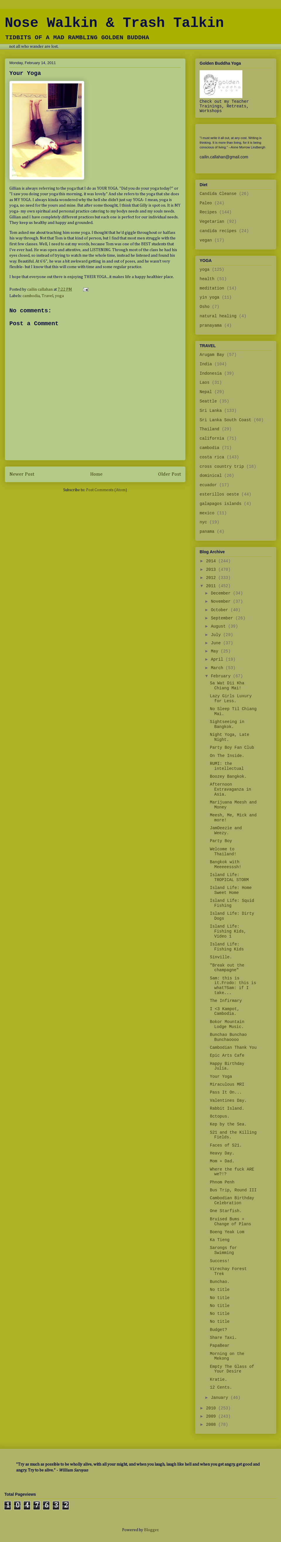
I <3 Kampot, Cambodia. (224, 1011)
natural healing (218, 316)
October (220, 610)
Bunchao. (219, 1281)
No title (219, 1289)
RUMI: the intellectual (227, 766)
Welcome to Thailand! (223, 851)
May (216, 651)
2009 (212, 1416)
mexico (207, 513)
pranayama (211, 325)
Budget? (218, 1329)
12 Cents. (221, 1387)
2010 (212, 1408)
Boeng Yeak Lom (227, 1232)
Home (96, 474)
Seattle (208, 401)
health (207, 279)
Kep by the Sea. (228, 1124)
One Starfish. (226, 1211)
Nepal (206, 392)
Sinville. (221, 957)
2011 (212, 586)
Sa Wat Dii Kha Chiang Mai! (227, 686)
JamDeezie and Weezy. (226, 830)
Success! (219, 1261)
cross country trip (222, 466)
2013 (212, 569)
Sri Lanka (211, 410)
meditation (212, 288)
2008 (212, 1424)
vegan (206, 240)
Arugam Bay (212, 354)
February (222, 676)
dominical (211, 475)
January (220, 1397)
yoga (59, 296)
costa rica (212, 457)
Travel (47, 296)
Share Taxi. (223, 1337)
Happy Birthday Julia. (227, 1066)
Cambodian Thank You (233, 1047)
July (217, 635)
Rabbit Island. (227, 1108)
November (222, 601)
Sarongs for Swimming (223, 1250)
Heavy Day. (222, 1153)
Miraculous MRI (227, 1084)
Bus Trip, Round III (233, 1190)
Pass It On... (226, 1092)
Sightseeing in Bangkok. (227, 724)
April (218, 659)
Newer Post (21, 474)
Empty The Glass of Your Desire (232, 1369)
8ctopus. (219, 1116)
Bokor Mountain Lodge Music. (227, 1024)
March (218, 668)
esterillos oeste (219, 494)
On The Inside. (227, 755)
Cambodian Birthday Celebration (232, 1200)
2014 (212, 561)
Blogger (151, 1530)
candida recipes (218, 231)
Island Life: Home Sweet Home (231, 890)
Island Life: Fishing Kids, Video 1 (228, 931)
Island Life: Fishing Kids (227, 947)
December (222, 593)
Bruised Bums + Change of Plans (230, 1221)
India (206, 364)
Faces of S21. (226, 1145)
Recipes (208, 212)
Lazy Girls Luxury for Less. (231, 698)
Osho (205, 306)
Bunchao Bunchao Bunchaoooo (228, 1037)
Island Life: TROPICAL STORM (229, 877)
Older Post (169, 474)
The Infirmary (226, 1000)
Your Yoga (221, 1076)
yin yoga (209, 297)
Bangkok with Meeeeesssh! (225, 864)
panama (207, 531)
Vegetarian (212, 221)
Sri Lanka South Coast (225, 420)
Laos (205, 382)
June (217, 643)
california (212, 438)
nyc (203, 522)
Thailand (209, 429)
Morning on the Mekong (227, 1356)
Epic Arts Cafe (227, 1055)
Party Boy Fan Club (232, 747)
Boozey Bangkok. (228, 776)
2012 (212, 577)
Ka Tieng (219, 1240)
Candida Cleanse (218, 193)
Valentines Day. (228, 1100)
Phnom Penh (222, 1182)
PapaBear (219, 1345)
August (219, 626)
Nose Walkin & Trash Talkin (114, 23)
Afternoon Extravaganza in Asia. (230, 789)
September (223, 618)
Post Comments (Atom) (106, 490)
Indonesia (211, 373)
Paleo (206, 203)
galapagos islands (220, 503)
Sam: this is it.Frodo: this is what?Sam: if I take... (233, 985)
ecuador (208, 485)
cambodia (31, 296)
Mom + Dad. (222, 1161)
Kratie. (218, 1379)
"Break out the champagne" (227, 968)
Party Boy (221, 841)
